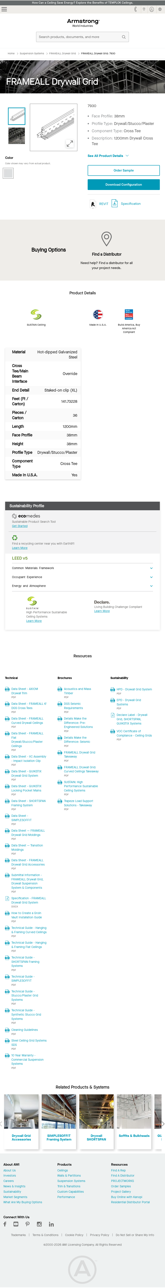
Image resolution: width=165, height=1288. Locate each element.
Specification (131, 204)
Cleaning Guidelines (24, 1030)
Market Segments (15, 1197)
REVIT (98, 204)
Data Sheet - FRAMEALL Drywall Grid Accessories (28, 863)
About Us (9, 1171)
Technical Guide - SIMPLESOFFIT (23, 979)
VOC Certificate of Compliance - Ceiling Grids (134, 734)
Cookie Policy (74, 1235)
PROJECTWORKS (122, 1181)
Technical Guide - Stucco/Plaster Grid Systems (24, 996)
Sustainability (12, 1192)
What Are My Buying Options (22, 1203)
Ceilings (62, 1171)
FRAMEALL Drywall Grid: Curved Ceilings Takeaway (81, 770)
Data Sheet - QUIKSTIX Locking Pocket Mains (26, 789)
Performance (66, 1197)
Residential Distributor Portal (130, 1203)
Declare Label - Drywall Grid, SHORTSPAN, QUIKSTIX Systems (132, 719)
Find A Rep (118, 1171)
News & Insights (14, 1187)
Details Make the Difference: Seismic (77, 740)
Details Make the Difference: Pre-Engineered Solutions (78, 723)
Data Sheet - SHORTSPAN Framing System (28, 803)
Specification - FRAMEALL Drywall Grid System (28, 901)
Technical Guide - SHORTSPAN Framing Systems (25, 962)
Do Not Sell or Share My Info (135, 1235)
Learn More (20, 548)
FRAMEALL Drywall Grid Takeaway (79, 755)
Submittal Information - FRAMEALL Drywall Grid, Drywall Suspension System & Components (27, 881)
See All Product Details (108, 155)
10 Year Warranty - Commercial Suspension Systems (27, 1060)
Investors (9, 1176)
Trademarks (18, 1235)
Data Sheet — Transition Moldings (27, 848)
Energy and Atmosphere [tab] (29, 585)
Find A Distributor (122, 1176)
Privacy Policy (99, 1235)
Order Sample (123, 170)
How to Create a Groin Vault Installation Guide (26, 915)
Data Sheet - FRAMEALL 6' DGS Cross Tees (29, 706)
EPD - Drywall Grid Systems (129, 703)
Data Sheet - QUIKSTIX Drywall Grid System (26, 774)
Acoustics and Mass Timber (77, 691)
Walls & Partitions (69, 1176)
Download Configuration (123, 184)
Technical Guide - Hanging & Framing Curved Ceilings (29, 930)
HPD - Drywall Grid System (134, 690)
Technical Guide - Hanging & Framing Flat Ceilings (28, 945)
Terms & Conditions (45, 1235)
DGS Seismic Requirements (73, 706)
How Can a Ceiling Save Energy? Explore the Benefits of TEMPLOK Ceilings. (82, 3)
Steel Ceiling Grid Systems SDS (29, 1043)
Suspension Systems (71, 1181)
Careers (8, 1181)
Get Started (20, 526)
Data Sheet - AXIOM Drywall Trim (24, 691)
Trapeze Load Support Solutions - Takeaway (78, 803)
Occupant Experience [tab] (27, 577)
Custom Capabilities (70, 1192)
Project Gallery (121, 1192)
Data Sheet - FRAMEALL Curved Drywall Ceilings (27, 721)
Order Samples (121, 1187)
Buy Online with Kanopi (126, 1197)
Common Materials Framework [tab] (33, 568)
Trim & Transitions (68, 1187)
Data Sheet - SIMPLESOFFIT (21, 818)
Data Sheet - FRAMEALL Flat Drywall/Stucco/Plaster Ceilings (27, 740)
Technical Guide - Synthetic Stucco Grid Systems (26, 1015)
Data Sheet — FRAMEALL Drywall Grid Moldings (28, 833)
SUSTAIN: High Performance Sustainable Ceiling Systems (81, 786)
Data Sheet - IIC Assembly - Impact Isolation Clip (28, 759)
